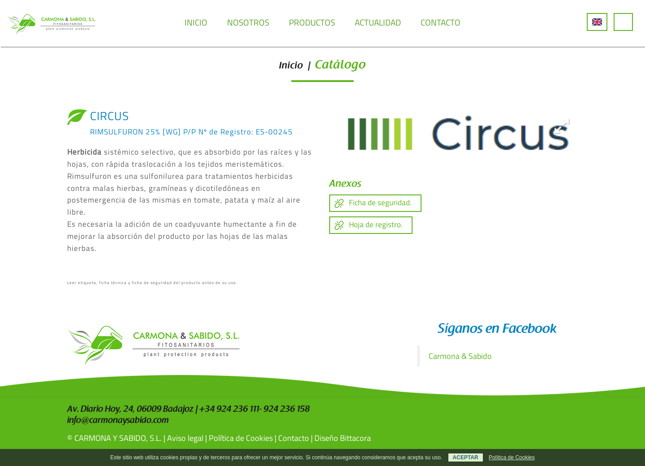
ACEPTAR (465, 457)
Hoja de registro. (376, 224)
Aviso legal (185, 438)
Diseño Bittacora (342, 438)
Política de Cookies (241, 438)
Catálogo (340, 66)
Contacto (293, 438)
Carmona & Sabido (460, 356)
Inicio (291, 66)
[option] (453, 135)
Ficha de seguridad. (380, 202)
